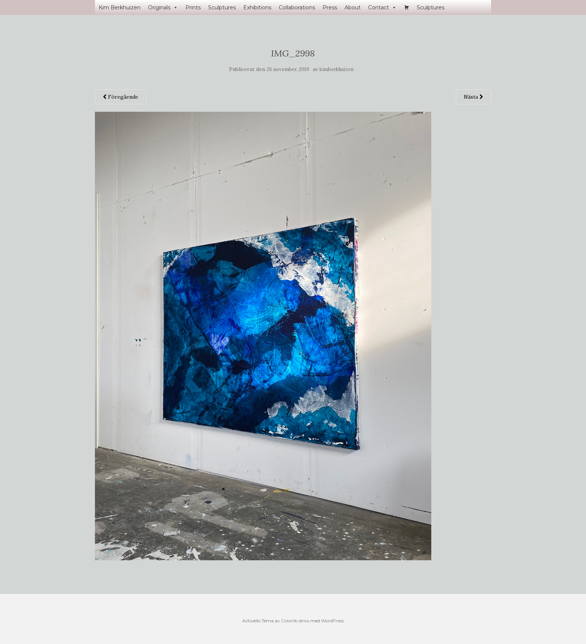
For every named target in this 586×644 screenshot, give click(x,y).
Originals (163, 7)
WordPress (332, 620)
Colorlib (289, 620)
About (353, 7)
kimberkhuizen (337, 69)
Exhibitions (257, 7)
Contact (382, 7)
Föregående (120, 96)
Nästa (473, 96)
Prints (193, 7)
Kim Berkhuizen (120, 7)
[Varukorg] (406, 7)
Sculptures (222, 7)
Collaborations (297, 7)
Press (330, 7)
